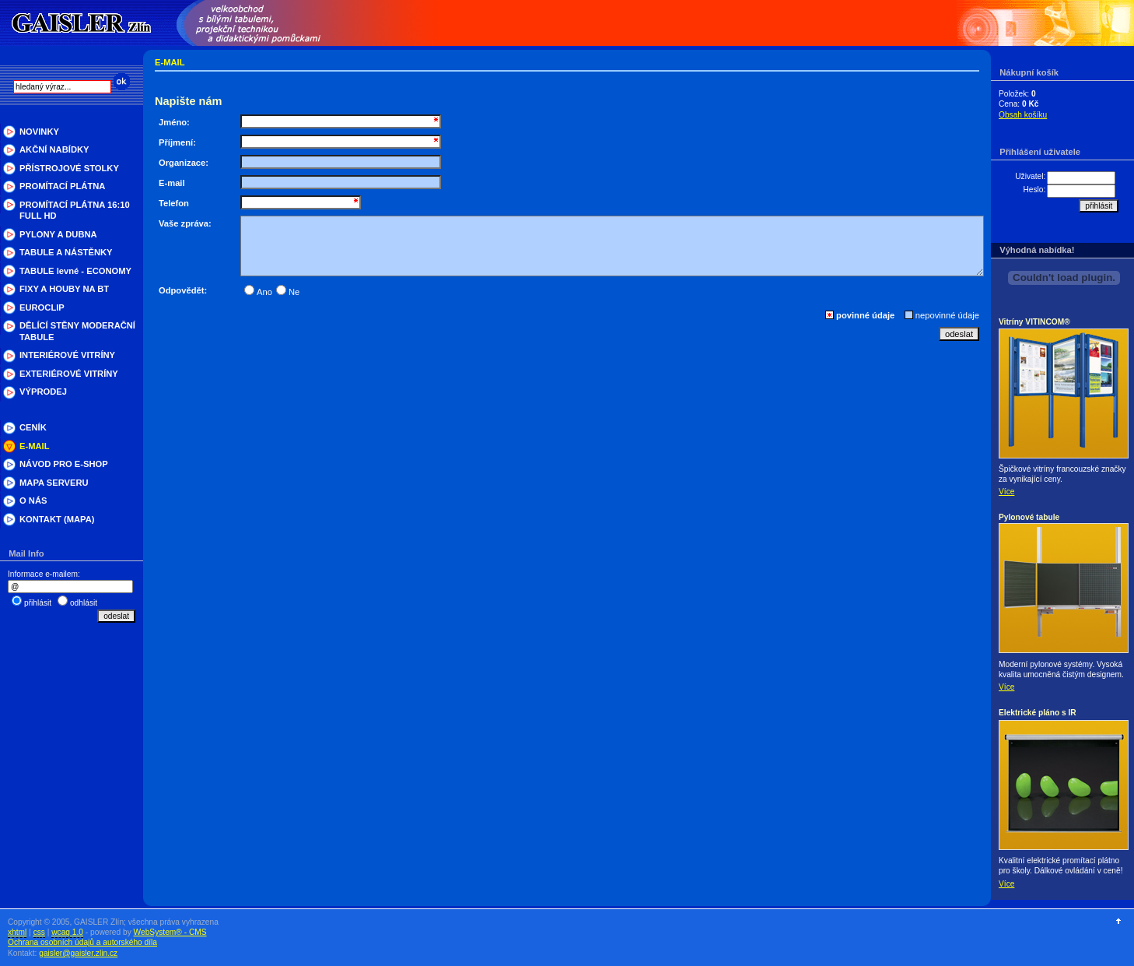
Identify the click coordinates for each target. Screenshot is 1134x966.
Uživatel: (1030, 176)
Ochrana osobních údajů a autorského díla (82, 942)
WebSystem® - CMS (170, 932)
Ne (287, 292)
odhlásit (83, 603)
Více (1006, 491)
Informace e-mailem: (44, 574)
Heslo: (1034, 189)
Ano (258, 292)
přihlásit (37, 603)
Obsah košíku (1023, 115)
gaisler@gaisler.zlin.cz (78, 953)
